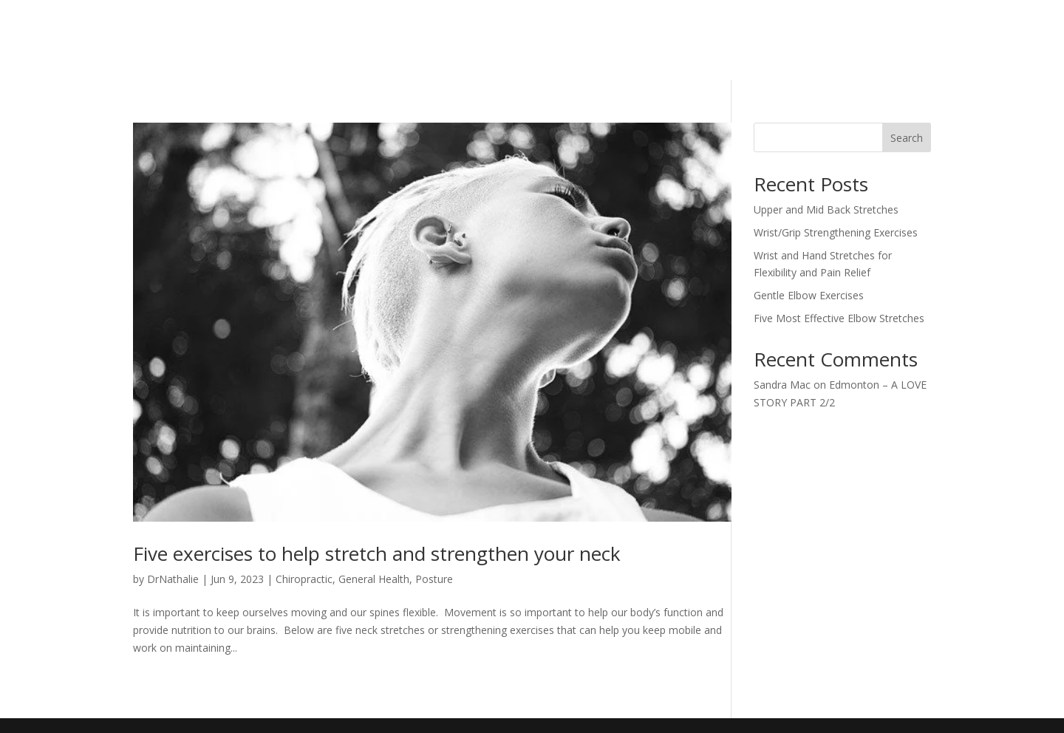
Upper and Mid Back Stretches (826, 209)
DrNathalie (173, 579)
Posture (434, 579)
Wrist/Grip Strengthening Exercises (836, 232)
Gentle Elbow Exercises (809, 295)
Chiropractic (304, 579)
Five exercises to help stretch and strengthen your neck (377, 553)
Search (906, 138)
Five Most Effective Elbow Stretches (839, 318)
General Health (373, 579)
